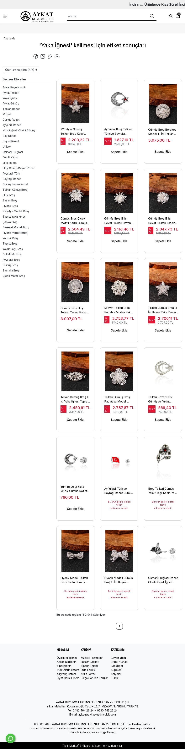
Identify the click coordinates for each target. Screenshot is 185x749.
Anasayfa (9, 38)
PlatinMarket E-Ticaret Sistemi (82, 745)
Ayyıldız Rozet (12, 125)
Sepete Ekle (75, 155)
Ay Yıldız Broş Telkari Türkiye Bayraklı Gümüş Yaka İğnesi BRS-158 (118, 134)
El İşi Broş (9, 195)
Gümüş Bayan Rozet (15, 184)
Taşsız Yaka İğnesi (14, 216)
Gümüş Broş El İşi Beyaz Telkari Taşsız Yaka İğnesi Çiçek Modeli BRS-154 (161, 223)
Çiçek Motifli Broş (14, 275)
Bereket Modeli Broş (16, 227)
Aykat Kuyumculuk (14, 87)
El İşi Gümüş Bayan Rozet (18, 168)
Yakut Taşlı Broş (13, 249)
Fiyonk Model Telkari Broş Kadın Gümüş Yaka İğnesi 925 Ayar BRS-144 (74, 580)
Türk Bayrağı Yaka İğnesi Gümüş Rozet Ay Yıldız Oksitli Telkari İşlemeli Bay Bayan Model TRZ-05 (75, 491)
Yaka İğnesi (10, 98)
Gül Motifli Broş (12, 254)
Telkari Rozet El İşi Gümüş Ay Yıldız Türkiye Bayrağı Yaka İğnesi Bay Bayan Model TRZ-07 (162, 401)
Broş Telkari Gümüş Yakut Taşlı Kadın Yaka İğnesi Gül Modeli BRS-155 (162, 491)
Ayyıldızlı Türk (11, 173)
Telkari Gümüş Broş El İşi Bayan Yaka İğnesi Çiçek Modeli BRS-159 (163, 312)
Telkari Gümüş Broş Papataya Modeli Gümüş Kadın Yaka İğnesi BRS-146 (117, 401)
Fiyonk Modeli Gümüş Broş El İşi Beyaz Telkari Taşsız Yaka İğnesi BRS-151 (118, 580)
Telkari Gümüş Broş (15, 189)
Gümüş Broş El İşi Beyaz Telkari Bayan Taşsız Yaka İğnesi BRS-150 (117, 223)
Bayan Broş (10, 200)
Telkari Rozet (11, 108)
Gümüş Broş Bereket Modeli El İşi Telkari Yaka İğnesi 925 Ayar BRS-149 (162, 134)
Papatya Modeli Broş (16, 211)
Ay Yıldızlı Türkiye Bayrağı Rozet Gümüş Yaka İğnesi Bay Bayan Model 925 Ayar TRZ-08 (119, 491)
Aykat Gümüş (11, 103)
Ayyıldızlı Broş (11, 259)
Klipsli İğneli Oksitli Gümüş (19, 130)
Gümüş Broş (10, 265)
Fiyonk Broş (10, 205)
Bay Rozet (9, 135)
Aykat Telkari (11, 92)
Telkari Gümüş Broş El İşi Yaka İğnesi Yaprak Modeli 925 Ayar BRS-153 (75, 401)
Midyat (7, 114)
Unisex (7, 146)
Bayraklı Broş (11, 270)
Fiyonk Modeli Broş (15, 232)
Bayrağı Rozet (12, 178)
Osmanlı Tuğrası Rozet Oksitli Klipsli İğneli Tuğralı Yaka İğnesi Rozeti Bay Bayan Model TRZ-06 (163, 580)
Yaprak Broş (10, 238)
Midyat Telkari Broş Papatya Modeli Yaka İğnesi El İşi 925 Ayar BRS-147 (118, 312)
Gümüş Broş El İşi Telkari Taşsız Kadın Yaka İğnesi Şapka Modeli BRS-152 (74, 312)
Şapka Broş (10, 222)
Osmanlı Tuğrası (13, 152)
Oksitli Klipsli (10, 157)
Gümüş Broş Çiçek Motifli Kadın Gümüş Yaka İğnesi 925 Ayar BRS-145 (74, 223)
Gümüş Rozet (11, 119)
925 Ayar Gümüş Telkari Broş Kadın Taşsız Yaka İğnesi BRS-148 (73, 134)
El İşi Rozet (10, 162)
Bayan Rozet (11, 141)
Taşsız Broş (10, 243)
